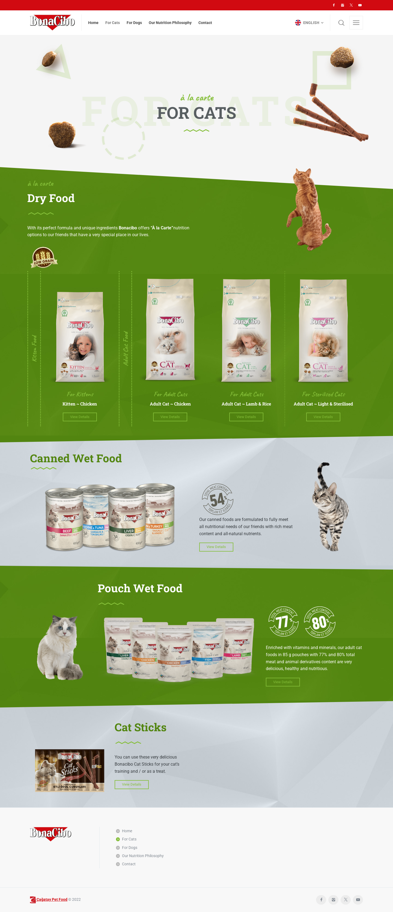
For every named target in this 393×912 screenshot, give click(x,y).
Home (127, 831)
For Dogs (129, 847)
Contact (129, 864)
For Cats (129, 839)
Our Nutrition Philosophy (143, 856)
